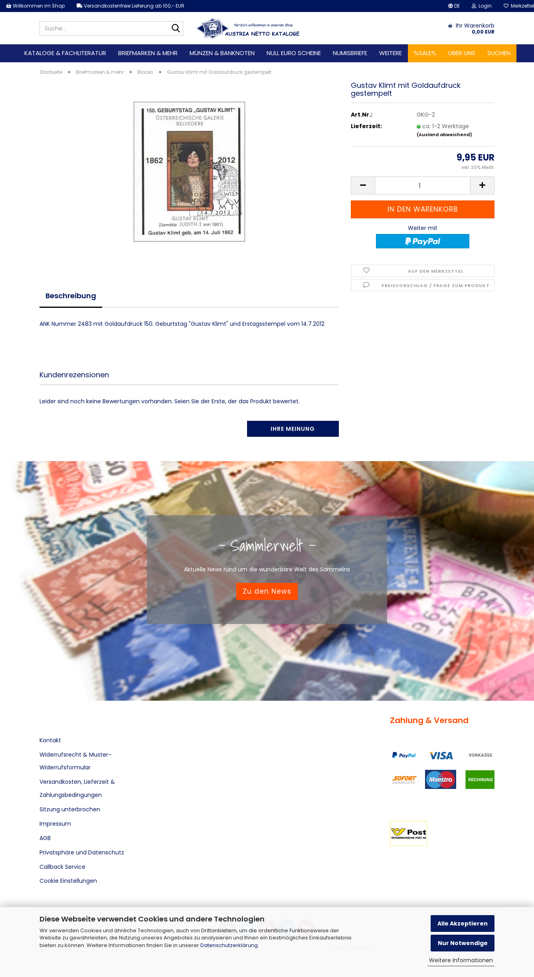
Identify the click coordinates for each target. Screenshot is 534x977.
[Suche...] (175, 29)
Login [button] (482, 5)
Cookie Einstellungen (68, 881)
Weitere (390, 53)
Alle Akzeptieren (462, 923)
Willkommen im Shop (35, 5)
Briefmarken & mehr (148, 53)
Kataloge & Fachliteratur (65, 53)
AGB (45, 838)
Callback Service (62, 867)
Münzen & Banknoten (222, 53)
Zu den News (267, 591)
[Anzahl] (423, 185)
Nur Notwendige (463, 943)
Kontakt (50, 740)
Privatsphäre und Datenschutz (82, 852)
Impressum (55, 824)
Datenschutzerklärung (229, 945)
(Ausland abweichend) (444, 134)
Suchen (498, 53)
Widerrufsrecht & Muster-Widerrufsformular (75, 761)
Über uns (461, 53)
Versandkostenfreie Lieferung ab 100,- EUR (130, 5)
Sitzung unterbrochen (70, 809)
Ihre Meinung (293, 429)
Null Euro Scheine (294, 53)
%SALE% (425, 53)
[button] (454, 6)
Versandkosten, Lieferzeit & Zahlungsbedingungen (77, 788)
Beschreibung (70, 296)
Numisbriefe (350, 53)
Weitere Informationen (461, 960)
